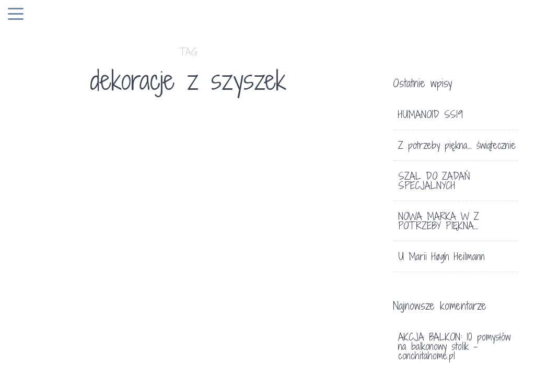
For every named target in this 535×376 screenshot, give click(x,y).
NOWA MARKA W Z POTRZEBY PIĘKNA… (438, 220)
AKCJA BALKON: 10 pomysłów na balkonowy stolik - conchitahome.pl (454, 346)
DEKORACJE (48, 340)
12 (347, 320)
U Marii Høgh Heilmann (441, 256)
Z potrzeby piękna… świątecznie (457, 145)
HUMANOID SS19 (430, 114)
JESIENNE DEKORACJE (84, 358)
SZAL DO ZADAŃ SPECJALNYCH (434, 180)
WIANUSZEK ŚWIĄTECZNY (309, 348)
